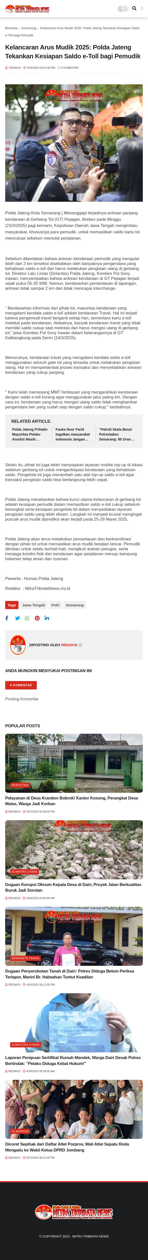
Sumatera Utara (26, 1044)
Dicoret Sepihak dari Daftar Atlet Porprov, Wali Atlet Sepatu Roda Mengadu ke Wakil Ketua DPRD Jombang (67, 1147)
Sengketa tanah (25, 958)
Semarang (28, 28)
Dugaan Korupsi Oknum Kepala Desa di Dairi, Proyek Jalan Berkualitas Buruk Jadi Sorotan (73, 887)
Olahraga (20, 1131)
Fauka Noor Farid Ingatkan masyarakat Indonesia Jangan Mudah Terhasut (73, 434)
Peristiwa (20, 785)
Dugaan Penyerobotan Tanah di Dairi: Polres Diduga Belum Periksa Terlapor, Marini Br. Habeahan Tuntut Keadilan (69, 974)
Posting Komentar (22, 699)
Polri (55, 605)
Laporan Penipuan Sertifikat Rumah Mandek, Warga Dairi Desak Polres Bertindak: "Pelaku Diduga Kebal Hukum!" (73, 1060)
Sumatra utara (25, 871)
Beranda (11, 28)
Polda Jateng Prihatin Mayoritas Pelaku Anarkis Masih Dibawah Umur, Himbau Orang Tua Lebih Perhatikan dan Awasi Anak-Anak (29, 434)
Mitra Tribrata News (90, 1236)
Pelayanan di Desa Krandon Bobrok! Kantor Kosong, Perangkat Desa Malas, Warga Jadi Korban (71, 801)
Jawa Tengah (33, 605)
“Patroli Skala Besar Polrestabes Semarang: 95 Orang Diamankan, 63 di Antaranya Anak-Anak (117, 434)
